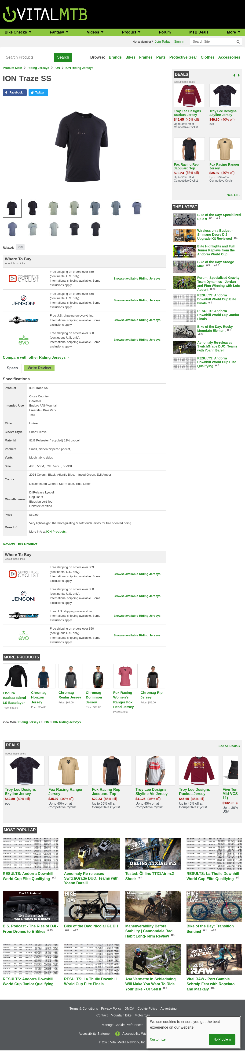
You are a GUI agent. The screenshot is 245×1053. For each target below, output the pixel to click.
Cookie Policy (147, 1011)
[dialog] (193, 1032)
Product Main (12, 68)
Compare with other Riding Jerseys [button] (35, 359)
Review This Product (20, 545)
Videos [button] (93, 32)
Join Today (163, 41)
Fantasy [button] (57, 32)
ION (57, 68)
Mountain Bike (121, 1017)
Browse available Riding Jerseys (137, 278)
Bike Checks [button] (16, 32)
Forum (165, 32)
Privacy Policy (111, 1011)
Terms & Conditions (83, 1011)
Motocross (142, 1017)
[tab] (12, 369)
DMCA (129, 1011)
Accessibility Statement (95, 1036)
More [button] (232, 32)
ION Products (56, 532)
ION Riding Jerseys (79, 68)
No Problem (222, 1039)
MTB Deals (198, 32)
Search (63, 57)
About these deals (184, 81)
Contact (102, 1017)
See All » (233, 195)
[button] (15, 92)
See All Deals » (229, 748)
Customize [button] (157, 1039)
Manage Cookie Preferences (122, 1027)
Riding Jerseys (38, 68)
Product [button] (129, 32)
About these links (15, 263)
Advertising (169, 1011)
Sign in (179, 41)
